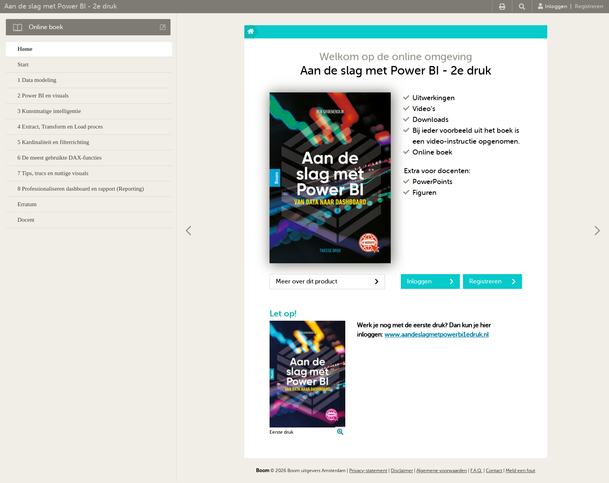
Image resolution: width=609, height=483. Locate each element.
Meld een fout (520, 470)
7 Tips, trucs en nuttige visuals (53, 173)
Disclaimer (402, 470)
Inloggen (552, 6)
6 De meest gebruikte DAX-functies (59, 158)
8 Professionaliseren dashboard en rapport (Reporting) (80, 189)
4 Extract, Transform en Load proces (60, 126)
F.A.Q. (476, 470)
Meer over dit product (327, 281)
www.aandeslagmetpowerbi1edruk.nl (437, 334)
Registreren (589, 6)
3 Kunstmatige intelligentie (49, 111)
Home (24, 49)
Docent (25, 220)
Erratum (27, 204)
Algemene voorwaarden (441, 470)
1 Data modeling (36, 80)
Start (22, 64)
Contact (494, 470)
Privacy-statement (368, 470)
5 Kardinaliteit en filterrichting (53, 142)
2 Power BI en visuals (43, 95)
